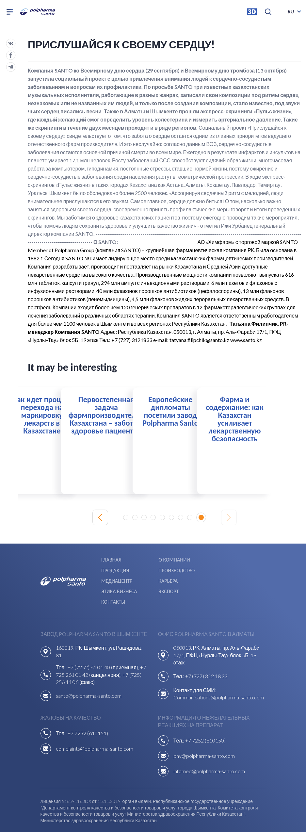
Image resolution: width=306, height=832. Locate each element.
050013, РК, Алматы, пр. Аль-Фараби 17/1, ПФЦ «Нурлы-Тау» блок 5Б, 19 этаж (216, 629)
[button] (128, 517)
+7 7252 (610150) (205, 715)
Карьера (224, 568)
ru (291, 13)
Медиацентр (172, 568)
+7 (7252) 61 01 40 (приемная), (104, 642)
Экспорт (167, 577)
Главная (111, 559)
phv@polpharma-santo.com (204, 730)
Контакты (226, 577)
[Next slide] (229, 517)
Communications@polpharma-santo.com (218, 672)
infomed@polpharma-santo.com (209, 746)
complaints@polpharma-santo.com (94, 723)
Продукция (228, 559)
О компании (173, 559)
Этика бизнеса (119, 577)
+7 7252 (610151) (88, 708)
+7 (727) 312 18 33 (206, 651)
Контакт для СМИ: (194, 664)
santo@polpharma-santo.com (88, 670)
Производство (119, 568)
